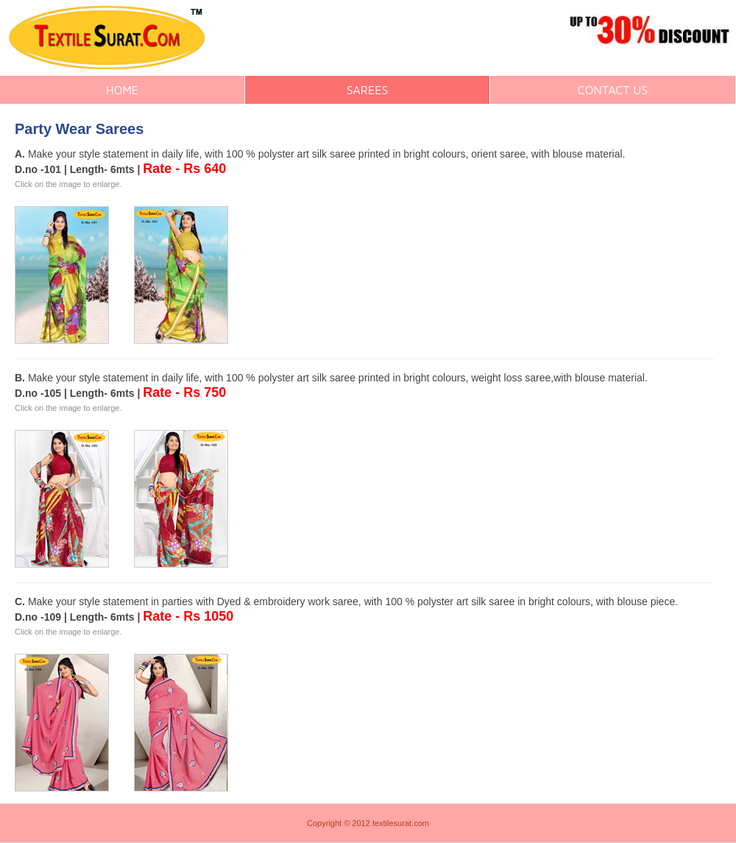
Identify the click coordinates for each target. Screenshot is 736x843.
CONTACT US (613, 89)
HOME (122, 89)
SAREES (368, 89)
